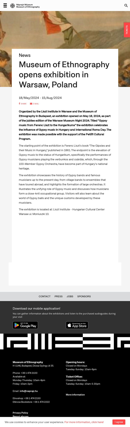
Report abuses (21, 416)
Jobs (70, 296)
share (23, 104)
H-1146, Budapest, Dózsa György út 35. (33, 365)
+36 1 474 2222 (41, 402)
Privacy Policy (20, 412)
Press (59, 296)
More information (75, 394)
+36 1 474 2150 (32, 398)
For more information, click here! (83, 422)
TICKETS (126, 30)
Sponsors (84, 296)
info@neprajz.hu (29, 391)
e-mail (34, 104)
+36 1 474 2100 (29, 373)
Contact (44, 296)
